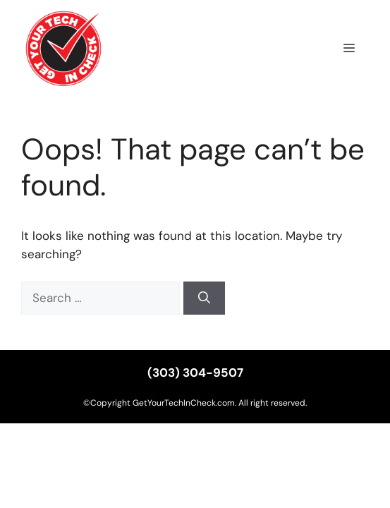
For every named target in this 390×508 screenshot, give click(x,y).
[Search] (204, 298)
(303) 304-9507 (195, 372)
